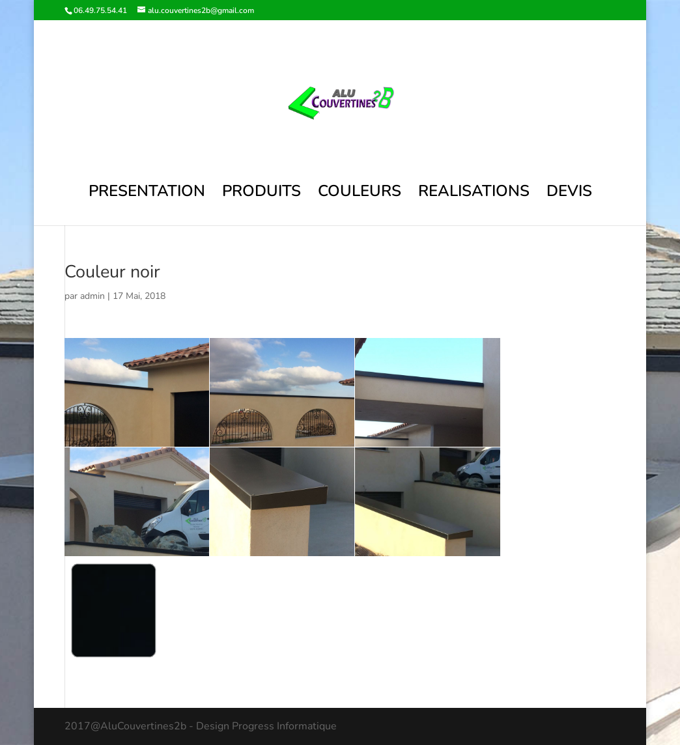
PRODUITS (261, 193)
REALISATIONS (474, 193)
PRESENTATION (147, 193)
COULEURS (359, 193)
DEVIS (569, 193)
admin (92, 296)
